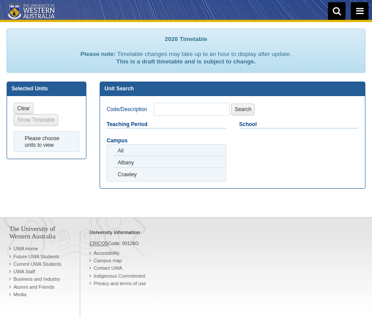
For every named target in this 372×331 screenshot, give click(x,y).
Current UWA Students (37, 264)
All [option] (120, 151)
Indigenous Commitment (119, 276)
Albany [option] (126, 163)
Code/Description (127, 109)
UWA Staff (24, 271)
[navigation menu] (359, 11)
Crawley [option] (127, 174)
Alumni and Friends (33, 287)
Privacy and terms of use (119, 283)
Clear (23, 108)
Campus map (107, 260)
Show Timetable (36, 120)
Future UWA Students (36, 256)
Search (242, 109)
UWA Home (25, 248)
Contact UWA (107, 268)
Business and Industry (36, 279)
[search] (337, 11)
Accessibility (106, 253)
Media (19, 294)
